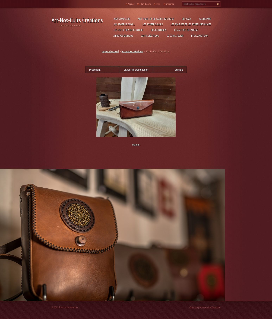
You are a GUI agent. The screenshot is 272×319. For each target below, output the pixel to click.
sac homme (205, 18)
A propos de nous (123, 35)
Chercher (217, 4)
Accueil (131, 4)
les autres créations (186, 30)
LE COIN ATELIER (175, 35)
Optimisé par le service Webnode (204, 307)
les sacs (186, 18)
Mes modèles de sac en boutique (156, 18)
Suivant (179, 69)
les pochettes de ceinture (128, 30)
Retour (136, 144)
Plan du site (145, 4)
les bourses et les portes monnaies (190, 24)
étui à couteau (199, 35)
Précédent (94, 69)
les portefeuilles (153, 24)
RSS (158, 4)
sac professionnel (124, 24)
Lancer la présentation (136, 69)
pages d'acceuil (121, 18)
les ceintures (158, 30)
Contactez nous (150, 35)
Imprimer (170, 4)
